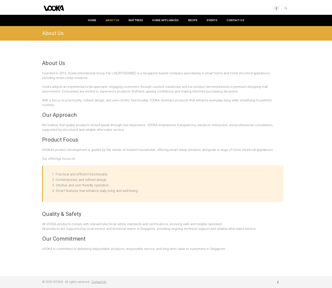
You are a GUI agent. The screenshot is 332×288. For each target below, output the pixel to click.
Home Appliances (165, 20)
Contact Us (98, 282)
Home (92, 20)
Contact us (235, 20)
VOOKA (58, 282)
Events (212, 20)
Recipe (193, 20)
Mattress (136, 20)
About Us (112, 20)
